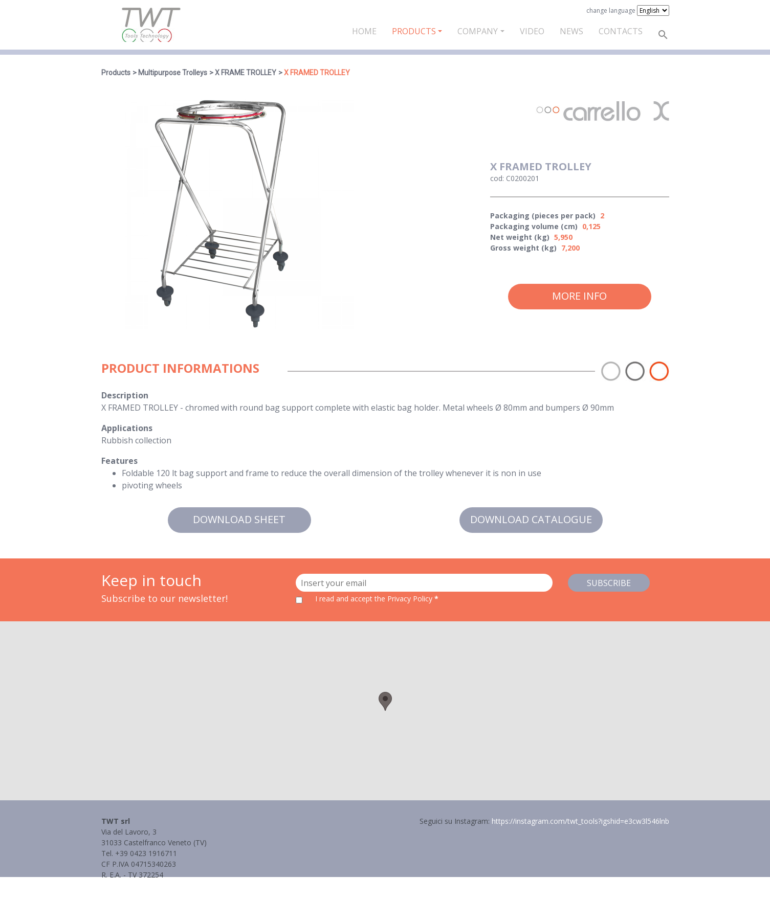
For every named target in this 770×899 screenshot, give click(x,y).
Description (124, 395)
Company (477, 31)
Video (532, 31)
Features (119, 460)
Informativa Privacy (133, 885)
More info (579, 296)
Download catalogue (531, 519)
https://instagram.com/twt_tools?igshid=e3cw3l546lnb (580, 821)
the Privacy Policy (403, 598)
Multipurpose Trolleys (172, 73)
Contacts (621, 31)
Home (364, 31)
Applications (126, 428)
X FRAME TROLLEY (245, 73)
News (571, 31)
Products (414, 31)
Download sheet (239, 519)
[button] (385, 701)
